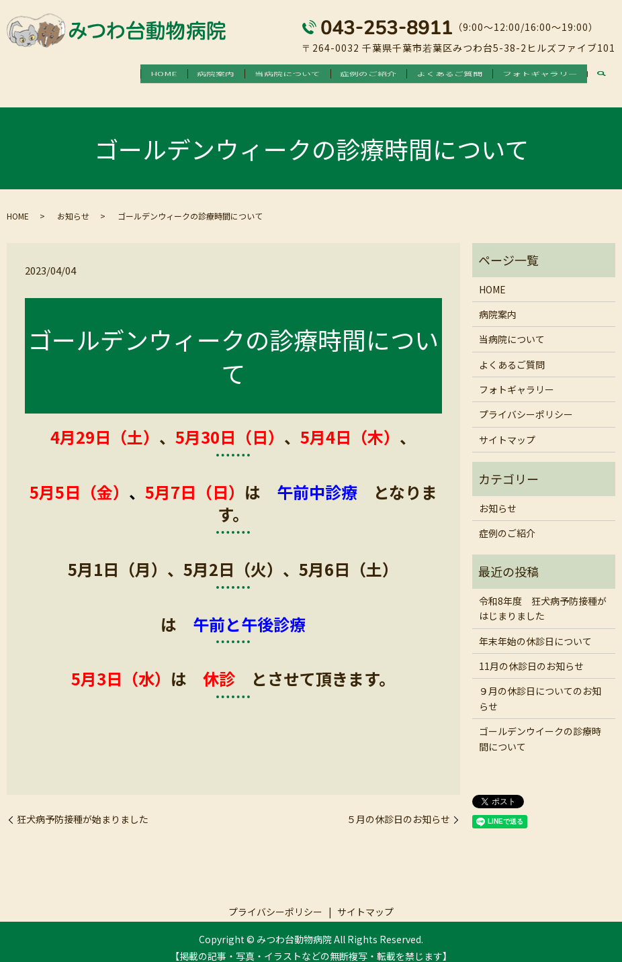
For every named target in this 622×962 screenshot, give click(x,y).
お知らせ (73, 204)
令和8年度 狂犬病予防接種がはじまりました (543, 596)
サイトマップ (507, 427)
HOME (117, 74)
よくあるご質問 (437, 74)
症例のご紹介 (347, 74)
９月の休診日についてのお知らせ (540, 687)
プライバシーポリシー (526, 403)
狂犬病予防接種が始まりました (82, 808)
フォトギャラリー (535, 74)
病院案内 (178, 74)
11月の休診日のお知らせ (531, 654)
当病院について (258, 74)
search (601, 75)
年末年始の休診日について (535, 629)
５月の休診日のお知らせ (398, 808)
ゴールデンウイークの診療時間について (540, 727)
